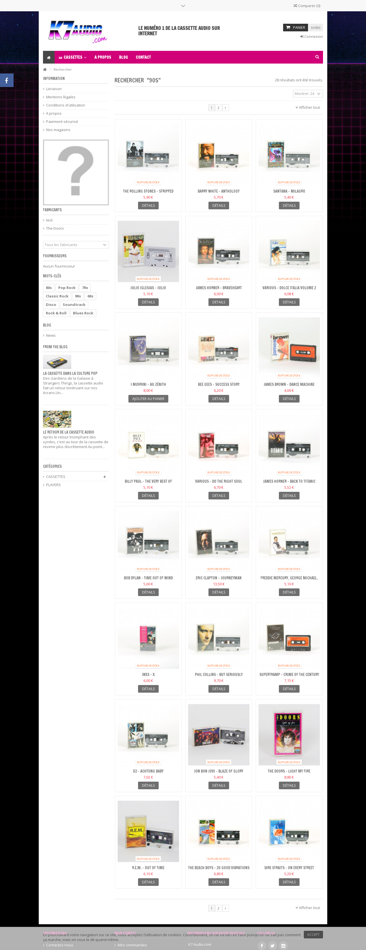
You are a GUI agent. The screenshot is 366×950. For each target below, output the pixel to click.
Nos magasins (58, 129)
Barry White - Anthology (219, 191)
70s (85, 287)
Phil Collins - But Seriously (219, 674)
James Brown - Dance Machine (289, 384)
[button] (73, 57)
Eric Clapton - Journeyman (219, 578)
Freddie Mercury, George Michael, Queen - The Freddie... (289, 580)
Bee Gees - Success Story (219, 384)
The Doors (55, 228)
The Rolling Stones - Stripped (148, 191)
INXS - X (148, 674)
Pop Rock (67, 287)
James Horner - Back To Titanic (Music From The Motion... (289, 484)
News (51, 335)
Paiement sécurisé (62, 121)
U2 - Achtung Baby (148, 771)
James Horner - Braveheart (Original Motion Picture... (219, 290)
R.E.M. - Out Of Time (148, 867)
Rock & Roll (56, 313)
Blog (47, 325)
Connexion (311, 36)
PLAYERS (53, 484)
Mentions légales (61, 97)
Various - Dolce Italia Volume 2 (289, 287)
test (49, 220)
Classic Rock (57, 296)
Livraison (54, 88)
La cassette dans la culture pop (70, 373)
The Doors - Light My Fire (289, 771)
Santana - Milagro (289, 191)
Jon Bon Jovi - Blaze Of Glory (218, 771)
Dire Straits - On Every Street (289, 867)
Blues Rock (83, 313)
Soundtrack (74, 304)
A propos (54, 113)
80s (49, 287)
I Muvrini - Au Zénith (148, 384)
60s (90, 296)
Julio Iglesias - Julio (148, 287)
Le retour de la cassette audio (68, 432)
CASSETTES (55, 476)
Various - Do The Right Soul (218, 481)
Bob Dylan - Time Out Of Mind (148, 578)
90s (78, 296)
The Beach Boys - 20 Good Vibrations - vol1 (218, 870)
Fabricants (52, 209)
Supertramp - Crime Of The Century (289, 674)
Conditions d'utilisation (65, 105)
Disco (51, 304)
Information (54, 78)
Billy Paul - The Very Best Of (148, 481)
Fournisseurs (54, 255)
